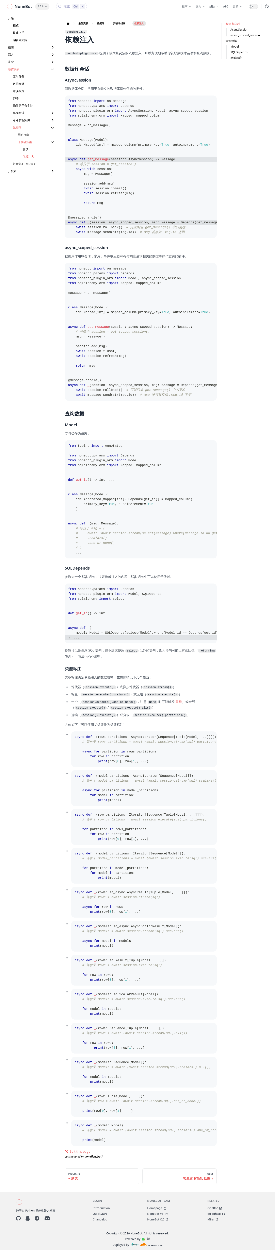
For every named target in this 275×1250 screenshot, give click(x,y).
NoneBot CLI (157, 1219)
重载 (179, 701)
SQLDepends (239, 52)
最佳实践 (13, 69)
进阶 (11, 62)
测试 (25, 149)
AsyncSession (239, 29)
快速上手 (18, 33)
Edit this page (77, 1151)
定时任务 (18, 76)
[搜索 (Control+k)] (71, 6)
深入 (11, 54)
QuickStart (100, 1214)
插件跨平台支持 (23, 105)
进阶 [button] (213, 6)
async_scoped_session (245, 35)
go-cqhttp (216, 1214)
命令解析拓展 (21, 120)
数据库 (17, 127)
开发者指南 (25, 142)
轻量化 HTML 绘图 (24, 164)
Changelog (100, 1219)
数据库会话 (233, 24)
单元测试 (18, 113)
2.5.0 (42, 6)
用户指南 (23, 135)
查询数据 (231, 41)
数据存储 (18, 84)
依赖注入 (28, 156)
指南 (11, 47)
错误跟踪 (18, 91)
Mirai (212, 1219)
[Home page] (68, 23)
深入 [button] (200, 6)
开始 (11, 18)
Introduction (101, 1208)
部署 (16, 98)
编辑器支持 (20, 40)
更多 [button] (237, 6)
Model (234, 46)
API (225, 6)
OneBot (214, 1208)
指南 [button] (186, 6)
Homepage (156, 1208)
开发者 (12, 171)
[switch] (253, 6)
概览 (16, 25)
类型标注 (236, 58)
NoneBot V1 (157, 1214)
